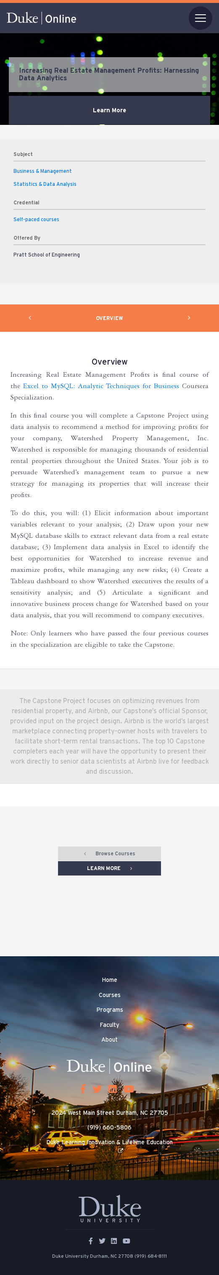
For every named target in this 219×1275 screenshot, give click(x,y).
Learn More (109, 110)
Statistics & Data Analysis (45, 184)
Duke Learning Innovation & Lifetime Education (109, 1142)
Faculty (109, 1025)
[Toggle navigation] (200, 18)
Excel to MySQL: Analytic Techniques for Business (101, 387)
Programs (109, 1010)
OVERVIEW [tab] (109, 318)
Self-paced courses (36, 219)
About (109, 1040)
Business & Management (42, 171)
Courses (110, 995)
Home (109, 980)
